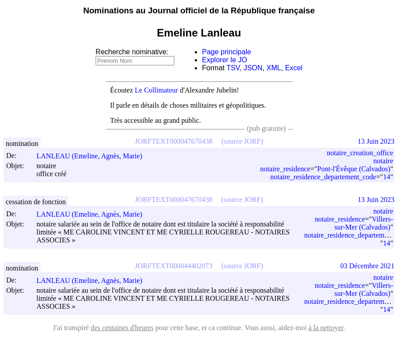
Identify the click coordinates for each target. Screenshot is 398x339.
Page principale (226, 52)
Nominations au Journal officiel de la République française (199, 10)
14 (386, 177)
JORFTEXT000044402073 (174, 266)
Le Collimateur (156, 90)
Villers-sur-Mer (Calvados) (363, 223)
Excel (293, 68)
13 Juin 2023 (376, 141)
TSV (233, 68)
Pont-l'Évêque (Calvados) (353, 169)
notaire (383, 161)
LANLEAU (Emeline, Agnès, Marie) (93, 156)
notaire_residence (285, 169)
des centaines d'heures (122, 327)
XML (273, 68)
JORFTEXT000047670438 (174, 141)
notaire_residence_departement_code (323, 177)
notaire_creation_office (360, 153)
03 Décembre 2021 (367, 266)
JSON (253, 68)
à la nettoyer (326, 327)
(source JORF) (242, 141)
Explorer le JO (224, 60)
